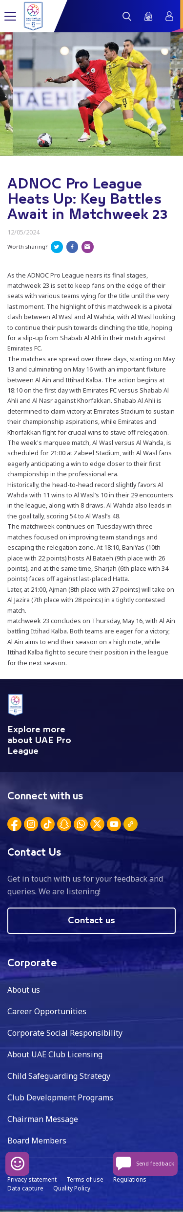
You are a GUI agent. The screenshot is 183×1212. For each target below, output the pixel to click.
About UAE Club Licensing (54, 1054)
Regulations (129, 1179)
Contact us (91, 921)
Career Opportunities (46, 1011)
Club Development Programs (60, 1097)
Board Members (36, 1140)
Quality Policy (71, 1188)
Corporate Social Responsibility (64, 1032)
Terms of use (84, 1179)
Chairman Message (42, 1119)
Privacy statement (32, 1179)
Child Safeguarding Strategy (58, 1076)
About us (23, 989)
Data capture (25, 1188)
